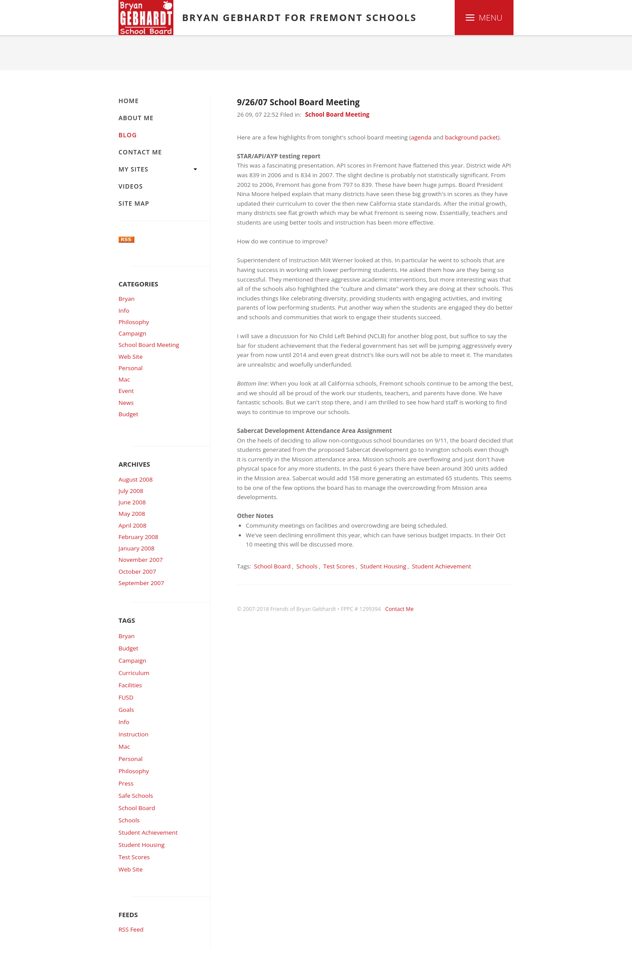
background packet (471, 137)
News (126, 403)
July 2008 (130, 491)
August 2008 (135, 479)
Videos (130, 186)
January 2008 (136, 548)
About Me (136, 118)
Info (123, 310)
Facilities (130, 685)
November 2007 (140, 560)
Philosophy (133, 322)
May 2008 (131, 514)
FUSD (125, 697)
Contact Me (140, 152)
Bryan (126, 299)
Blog (158, 52)
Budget (128, 414)
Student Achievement (148, 832)
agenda (421, 137)
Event (126, 391)
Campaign (132, 333)
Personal (130, 368)
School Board (136, 808)
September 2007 (141, 583)
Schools (129, 820)
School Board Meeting (148, 345)
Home (128, 52)
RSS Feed (131, 929)
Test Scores (134, 857)
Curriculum (133, 673)
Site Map (133, 203)
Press (125, 783)
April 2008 (132, 525)
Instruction (133, 734)
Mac (124, 379)
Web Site (130, 357)
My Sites (133, 169)
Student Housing (141, 845)
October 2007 (137, 571)
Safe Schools (135, 796)
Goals (126, 710)
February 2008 (138, 537)
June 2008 (132, 502)
